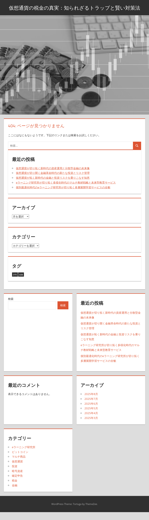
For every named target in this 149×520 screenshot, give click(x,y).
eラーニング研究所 (23, 455)
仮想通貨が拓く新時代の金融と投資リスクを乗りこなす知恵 (53, 186)
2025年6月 (91, 411)
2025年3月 (91, 426)
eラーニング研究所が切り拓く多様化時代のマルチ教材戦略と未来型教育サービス (66, 190)
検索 (10, 307)
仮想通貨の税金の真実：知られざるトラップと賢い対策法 (74, 11)
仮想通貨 (17, 469)
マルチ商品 (19, 465)
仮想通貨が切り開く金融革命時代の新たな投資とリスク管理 (53, 181)
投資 (14, 474)
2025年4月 (91, 421)
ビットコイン (20, 460)
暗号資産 (17, 479)
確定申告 (17, 484)
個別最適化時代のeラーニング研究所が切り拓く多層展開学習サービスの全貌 (63, 195)
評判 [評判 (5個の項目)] (15, 282)
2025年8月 (91, 402)
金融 (14, 493)
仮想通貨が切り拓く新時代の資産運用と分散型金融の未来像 (53, 176)
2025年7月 (91, 407)
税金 (14, 488)
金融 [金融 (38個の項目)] (21, 282)
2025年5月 (91, 416)
